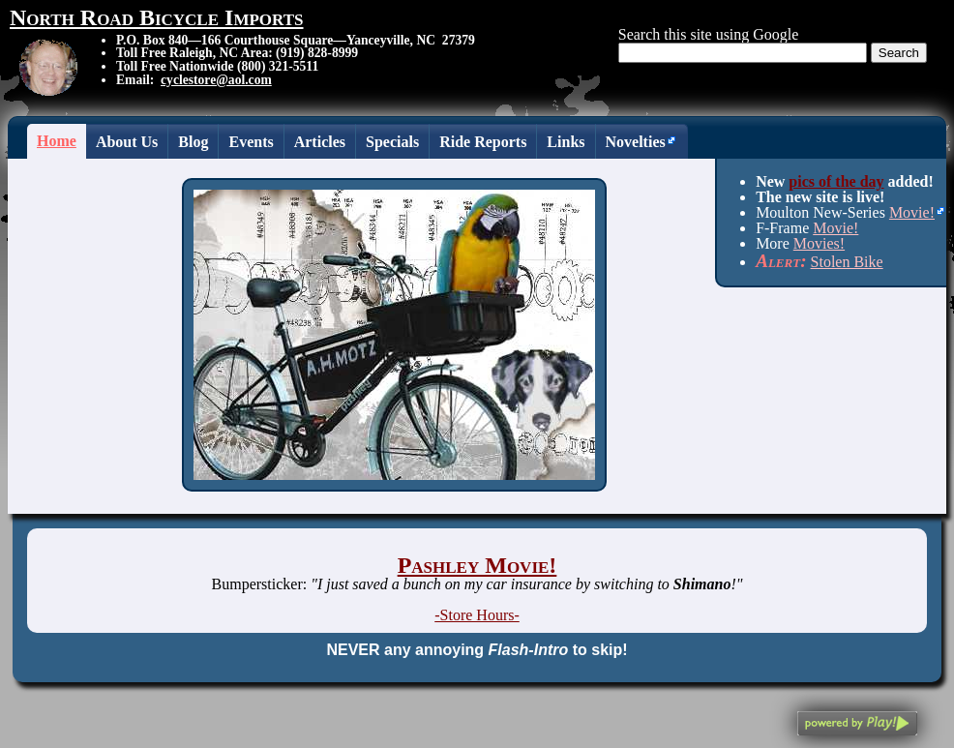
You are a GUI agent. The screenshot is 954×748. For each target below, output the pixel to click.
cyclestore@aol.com (216, 80)
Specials (392, 142)
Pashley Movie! (477, 565)
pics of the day (836, 181)
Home (56, 141)
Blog (193, 142)
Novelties (636, 142)
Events (250, 142)
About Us (127, 142)
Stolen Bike (847, 262)
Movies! (819, 243)
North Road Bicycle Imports (157, 17)
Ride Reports (482, 142)
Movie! (912, 212)
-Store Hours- (477, 615)
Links (565, 142)
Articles (319, 142)
